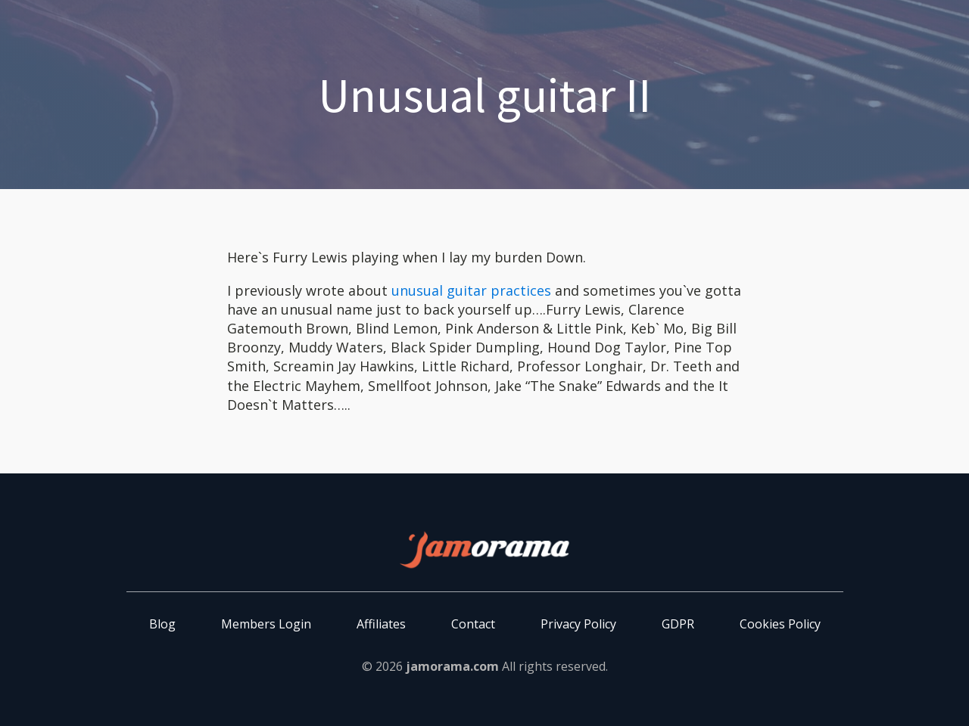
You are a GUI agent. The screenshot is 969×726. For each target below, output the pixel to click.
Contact (473, 624)
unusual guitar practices (471, 290)
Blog (162, 624)
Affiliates (381, 624)
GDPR (678, 624)
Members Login (266, 624)
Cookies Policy (780, 624)
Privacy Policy (578, 624)
